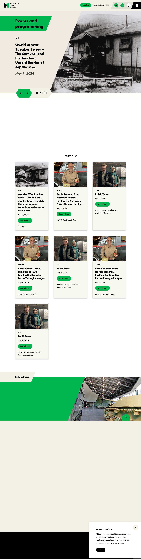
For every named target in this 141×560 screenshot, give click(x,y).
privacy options (117, 543)
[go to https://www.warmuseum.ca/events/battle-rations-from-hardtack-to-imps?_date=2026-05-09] (109, 250)
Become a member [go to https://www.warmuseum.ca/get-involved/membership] (98, 5)
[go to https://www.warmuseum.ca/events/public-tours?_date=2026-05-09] (31, 317)
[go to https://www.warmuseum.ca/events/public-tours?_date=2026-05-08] (70, 250)
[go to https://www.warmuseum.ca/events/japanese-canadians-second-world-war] (70, 52)
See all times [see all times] (25, 221)
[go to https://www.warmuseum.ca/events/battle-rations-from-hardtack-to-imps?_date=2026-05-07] (70, 175)
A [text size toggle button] (128, 5)
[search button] (122, 5)
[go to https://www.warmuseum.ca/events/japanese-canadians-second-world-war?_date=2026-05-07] (31, 175)
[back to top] (126, 418)
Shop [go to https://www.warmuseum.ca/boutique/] (107, 5)
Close (101, 550)
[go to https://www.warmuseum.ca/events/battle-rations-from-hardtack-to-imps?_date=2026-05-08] (31, 250)
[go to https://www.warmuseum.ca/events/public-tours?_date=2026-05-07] (109, 175)
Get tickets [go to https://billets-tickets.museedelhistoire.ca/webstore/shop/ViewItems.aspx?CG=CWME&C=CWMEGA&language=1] (86, 5)
